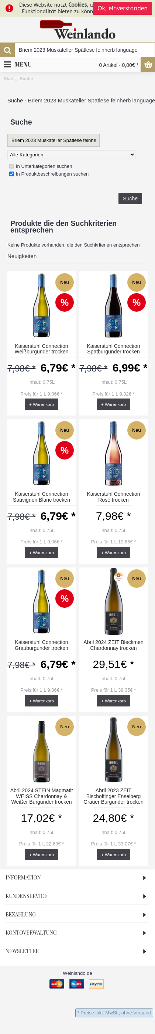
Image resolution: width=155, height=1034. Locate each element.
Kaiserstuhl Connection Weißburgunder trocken (41, 349)
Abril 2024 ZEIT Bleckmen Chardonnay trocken (113, 645)
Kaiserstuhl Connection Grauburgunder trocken (41, 645)
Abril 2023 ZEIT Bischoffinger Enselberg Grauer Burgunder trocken (113, 796)
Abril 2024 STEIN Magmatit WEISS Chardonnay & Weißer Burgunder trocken (41, 796)
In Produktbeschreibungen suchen (49, 174)
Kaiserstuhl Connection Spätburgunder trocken (113, 349)
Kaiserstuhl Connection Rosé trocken (113, 496)
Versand (142, 1013)
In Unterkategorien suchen (40, 166)
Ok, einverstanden (122, 8)
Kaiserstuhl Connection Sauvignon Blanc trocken (41, 496)
